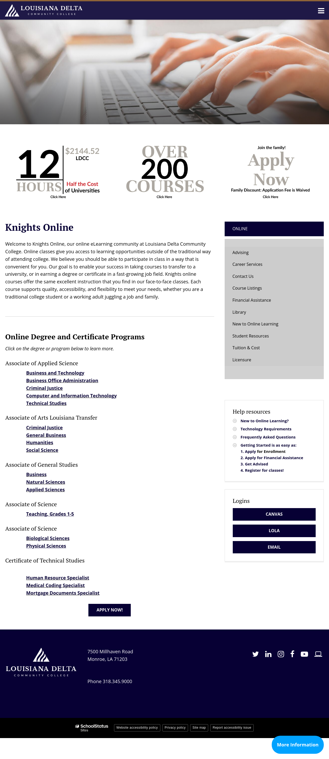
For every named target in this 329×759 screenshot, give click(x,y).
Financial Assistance (251, 300)
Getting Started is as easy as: (269, 445)
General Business (46, 435)
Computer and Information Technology (71, 395)
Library (239, 312)
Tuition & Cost (246, 348)
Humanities (39, 442)
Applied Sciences (45, 489)
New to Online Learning (255, 324)
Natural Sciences (45, 482)
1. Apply (248, 451)
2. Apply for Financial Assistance (272, 457)
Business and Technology (55, 373)
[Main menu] (321, 10)
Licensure (241, 360)
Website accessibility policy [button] (137, 727)
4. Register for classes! (262, 470)
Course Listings (247, 288)
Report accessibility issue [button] (232, 727)
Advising (240, 252)
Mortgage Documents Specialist (63, 593)
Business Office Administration (62, 380)
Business (36, 474)
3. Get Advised (254, 463)
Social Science (42, 450)
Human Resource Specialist (58, 578)
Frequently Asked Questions (268, 437)
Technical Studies (46, 403)
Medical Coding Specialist (55, 585)
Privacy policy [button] (175, 727)
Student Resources (250, 336)
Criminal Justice (44, 388)
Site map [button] (199, 727)
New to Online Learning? (265, 420)
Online (240, 229)
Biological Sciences (48, 538)
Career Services (247, 264)
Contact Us (243, 276)
